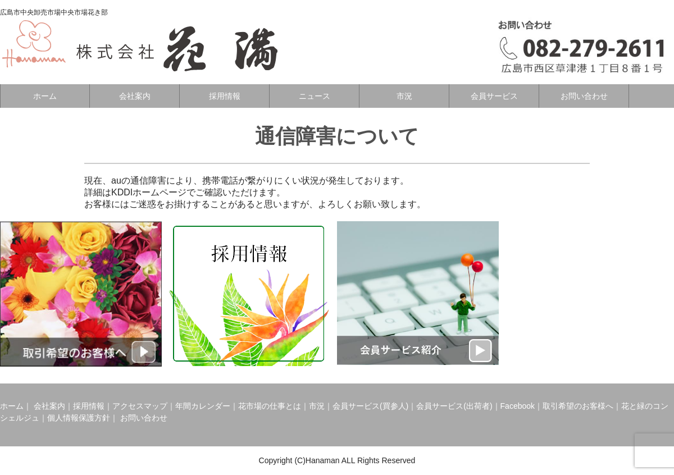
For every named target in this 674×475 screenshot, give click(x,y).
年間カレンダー (202, 405)
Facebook (517, 405)
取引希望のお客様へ (578, 405)
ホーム (45, 96)
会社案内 (135, 96)
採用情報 (224, 96)
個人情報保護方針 (78, 417)
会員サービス (494, 96)
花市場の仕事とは (269, 405)
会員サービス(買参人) (370, 405)
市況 (404, 96)
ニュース (314, 96)
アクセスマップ (139, 405)
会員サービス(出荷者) (454, 405)
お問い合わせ (584, 96)
